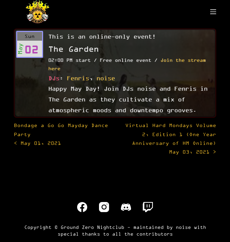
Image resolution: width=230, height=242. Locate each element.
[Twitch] (148, 207)
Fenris (78, 78)
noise (105, 78)
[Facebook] (82, 207)
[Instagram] (104, 207)
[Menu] (213, 12)
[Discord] (126, 207)
